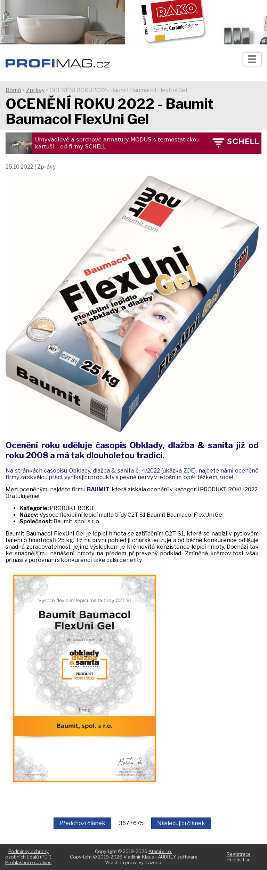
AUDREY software (177, 857)
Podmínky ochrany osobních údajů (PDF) (28, 854)
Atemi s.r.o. (160, 851)
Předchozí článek (82, 823)
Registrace (239, 854)
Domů (13, 90)
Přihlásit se (239, 859)
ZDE (189, 470)
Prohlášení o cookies (28, 862)
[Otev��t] (252, 59)
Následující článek (181, 823)
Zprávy (35, 90)
